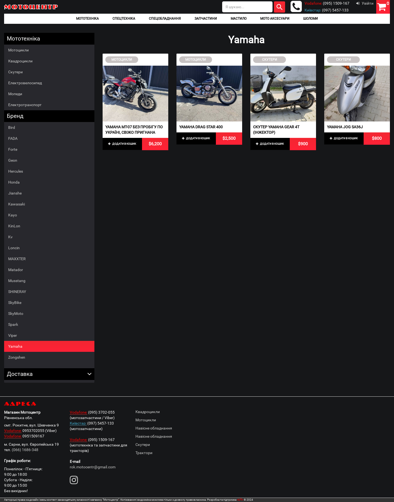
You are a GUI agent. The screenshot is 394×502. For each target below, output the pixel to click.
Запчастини (206, 19)
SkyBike (14, 302)
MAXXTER (17, 259)
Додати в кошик (122, 143)
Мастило (239, 19)
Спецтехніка (123, 19)
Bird (11, 127)
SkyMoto (15, 313)
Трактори (143, 453)
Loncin (14, 248)
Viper (12, 335)
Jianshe (15, 193)
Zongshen (16, 357)
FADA (13, 138)
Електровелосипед (25, 83)
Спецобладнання (165, 19)
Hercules (15, 171)
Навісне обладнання (153, 428)
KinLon (14, 226)
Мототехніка (87, 19)
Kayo (12, 215)
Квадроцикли (20, 61)
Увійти (364, 3)
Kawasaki (16, 204)
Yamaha (15, 346)
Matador (15, 270)
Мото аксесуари (274, 19)
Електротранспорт (25, 105)
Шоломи (310, 19)
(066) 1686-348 (25, 450)
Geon (12, 160)
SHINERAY (17, 291)
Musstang (16, 280)
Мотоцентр (31, 6)
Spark (13, 324)
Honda (14, 182)
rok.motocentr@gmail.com (92, 467)
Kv (10, 237)
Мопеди (15, 94)
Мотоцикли (18, 50)
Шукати (279, 7)
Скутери (15, 72)
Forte (12, 149)
